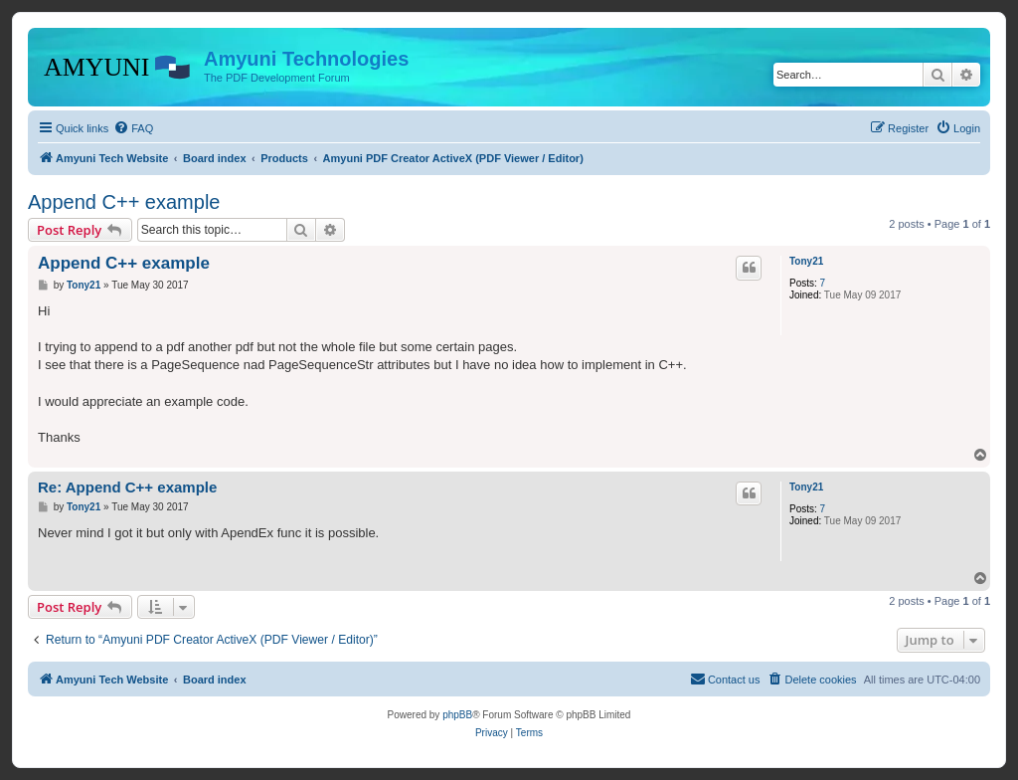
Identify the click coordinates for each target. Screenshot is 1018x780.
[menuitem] (133, 128)
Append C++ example (124, 202)
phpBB (457, 714)
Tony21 (806, 261)
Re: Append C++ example (127, 487)
